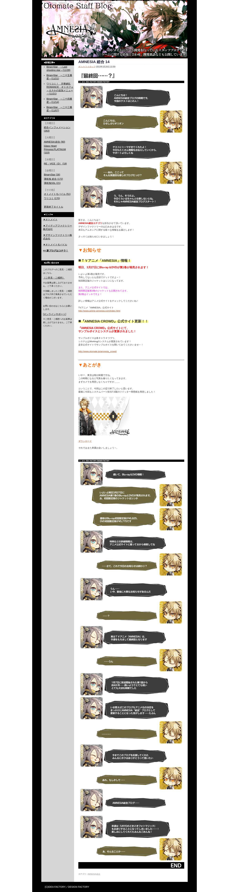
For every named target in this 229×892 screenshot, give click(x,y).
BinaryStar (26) (52, 174)
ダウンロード (85, 441)
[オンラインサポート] (54, 314)
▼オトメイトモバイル (55, 244)
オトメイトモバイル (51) (57, 194)
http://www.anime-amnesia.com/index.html (99, 311)
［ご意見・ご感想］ (54, 277)
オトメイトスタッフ (86, 66)
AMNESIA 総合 (93, 874)
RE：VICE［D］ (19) (55, 163)
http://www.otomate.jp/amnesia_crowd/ (97, 351)
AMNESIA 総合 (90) (54, 141)
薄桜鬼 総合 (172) (53, 179)
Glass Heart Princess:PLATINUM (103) (55, 149)
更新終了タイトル (53, 206)
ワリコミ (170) (52, 198)
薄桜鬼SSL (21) (52, 183)
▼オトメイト (50, 219)
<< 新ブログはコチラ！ (55, 250)
